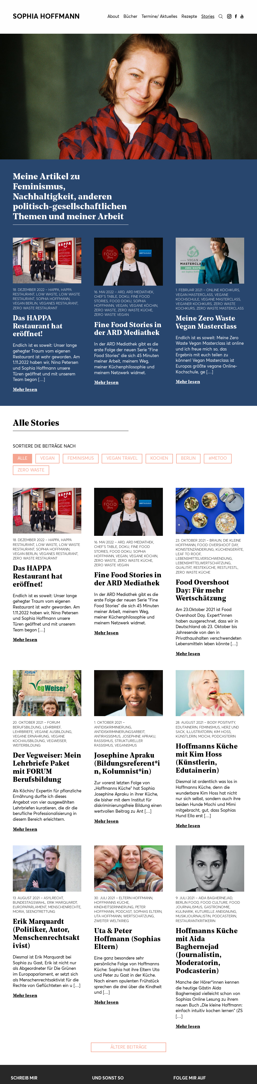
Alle (22, 458)
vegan (47, 458)
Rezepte (189, 17)
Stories (207, 17)
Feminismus (81, 458)
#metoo (218, 458)
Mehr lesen (25, 390)
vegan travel (122, 458)
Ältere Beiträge (128, 1047)
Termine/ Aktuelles (159, 17)
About (113, 17)
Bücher (130, 17)
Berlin (188, 458)
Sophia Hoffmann (46, 16)
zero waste (31, 470)
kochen (159, 458)
